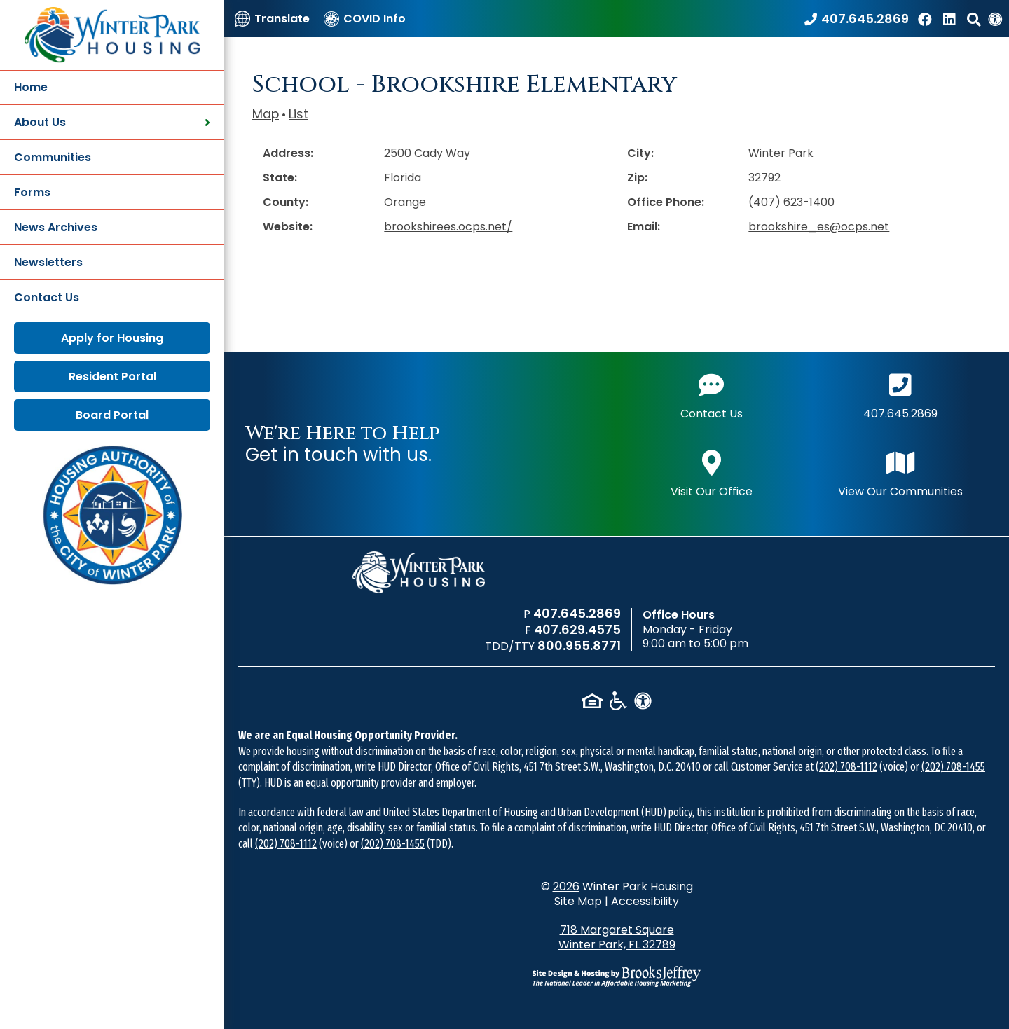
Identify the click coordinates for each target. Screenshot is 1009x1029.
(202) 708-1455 (953, 766)
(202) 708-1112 (846, 766)
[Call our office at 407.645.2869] (856, 19)
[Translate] (272, 18)
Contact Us (46, 297)
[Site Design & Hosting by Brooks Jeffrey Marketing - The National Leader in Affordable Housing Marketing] (616, 976)
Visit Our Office (712, 472)
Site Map (578, 901)
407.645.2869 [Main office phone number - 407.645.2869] (900, 395)
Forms (32, 192)
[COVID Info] (365, 18)
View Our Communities (900, 472)
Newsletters (48, 262)
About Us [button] (112, 122)
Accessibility (645, 901)
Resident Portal (112, 376)
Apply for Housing (112, 338)
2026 (566, 886)
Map (265, 114)
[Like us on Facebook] (927, 18)
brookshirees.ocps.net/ (448, 227)
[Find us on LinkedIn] (951, 18)
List (298, 114)
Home (31, 87)
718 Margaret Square (616, 937)
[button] (973, 18)
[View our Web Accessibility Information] (994, 18)
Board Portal (112, 415)
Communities (52, 157)
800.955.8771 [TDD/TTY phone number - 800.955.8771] (579, 645)
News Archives (55, 227)
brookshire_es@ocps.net (818, 227)
